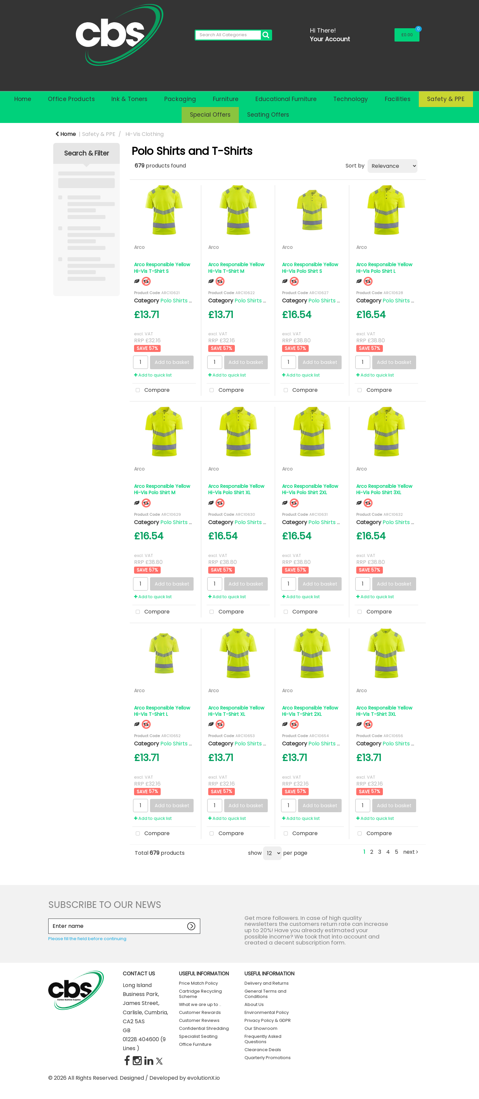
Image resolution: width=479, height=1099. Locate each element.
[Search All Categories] (233, 35)
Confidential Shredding (204, 1028)
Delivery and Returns (266, 983)
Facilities (397, 99)
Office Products (71, 99)
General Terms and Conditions (265, 993)
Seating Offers (268, 115)
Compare (151, 390)
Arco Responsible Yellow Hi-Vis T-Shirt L (162, 711)
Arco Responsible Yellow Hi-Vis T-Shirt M (236, 267)
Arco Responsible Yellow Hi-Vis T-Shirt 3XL (384, 711)
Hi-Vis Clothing (144, 134)
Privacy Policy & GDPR (267, 1020)
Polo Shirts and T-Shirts (190, 300)
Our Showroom (260, 1028)
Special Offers (210, 115)
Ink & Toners (129, 99)
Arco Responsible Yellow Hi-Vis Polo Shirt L (384, 267)
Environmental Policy (266, 1012)
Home (22, 99)
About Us (254, 1004)
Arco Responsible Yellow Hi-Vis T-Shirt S (162, 267)
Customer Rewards (200, 1012)
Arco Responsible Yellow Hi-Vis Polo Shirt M (162, 489)
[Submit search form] (266, 35)
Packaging (180, 99)
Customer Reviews (199, 1020)
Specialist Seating (198, 1036)
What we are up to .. (200, 1004)
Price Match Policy (198, 983)
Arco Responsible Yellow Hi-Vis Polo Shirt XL (236, 489)
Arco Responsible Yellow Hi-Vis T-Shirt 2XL (310, 711)
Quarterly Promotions (267, 1057)
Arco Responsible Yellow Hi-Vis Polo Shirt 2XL (310, 489)
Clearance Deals (262, 1049)
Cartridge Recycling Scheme (200, 993)
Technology (350, 99)
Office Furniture (195, 1044)
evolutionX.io (203, 1078)
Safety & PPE (446, 99)
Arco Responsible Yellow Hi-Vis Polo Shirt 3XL (384, 489)
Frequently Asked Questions (262, 1039)
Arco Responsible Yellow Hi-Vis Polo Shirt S (310, 267)
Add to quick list (153, 375)
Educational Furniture (286, 99)
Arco (139, 247)
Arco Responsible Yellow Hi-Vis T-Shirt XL (236, 711)
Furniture (226, 99)
